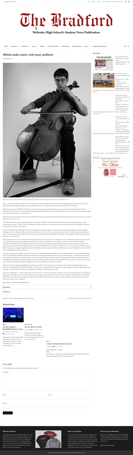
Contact (99, 1)
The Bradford (8, 59)
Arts (33, 46)
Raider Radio (77, 46)
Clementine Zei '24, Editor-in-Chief (10, 331)
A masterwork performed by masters (59, 344)
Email (50, 395)
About (89, 1)
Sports (42, 46)
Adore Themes (81, 453)
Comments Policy (106, 1)
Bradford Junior (99, 46)
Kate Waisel (27, 329)
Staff (94, 1)
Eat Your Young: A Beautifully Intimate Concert (13, 328)
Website (5, 403)
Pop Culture (28, 324)
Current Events (53, 46)
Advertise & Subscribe (118, 1)
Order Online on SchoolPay (107, 445)
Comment (6, 372)
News (6, 46)
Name (5, 395)
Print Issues (65, 46)
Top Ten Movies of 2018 (33, 327)
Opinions (24, 46)
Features (13, 46)
